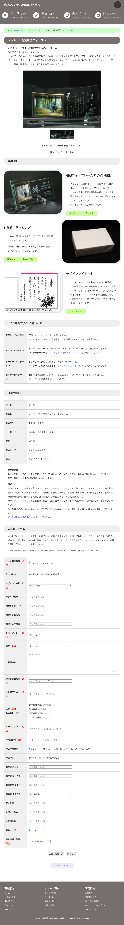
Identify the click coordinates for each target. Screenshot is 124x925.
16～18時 (63, 754)
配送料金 (12, 260)
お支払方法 (50, 901)
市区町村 (46, 718)
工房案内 (89, 893)
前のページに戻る (63, 870)
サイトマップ (91, 909)
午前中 (43, 754)
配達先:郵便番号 (13, 790)
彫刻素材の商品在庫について (25, 518)
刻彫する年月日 (13, 625)
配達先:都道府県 (13, 799)
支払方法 (74, 213)
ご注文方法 (50, 897)
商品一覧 (8, 909)
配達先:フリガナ (13, 781)
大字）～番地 (48, 722)
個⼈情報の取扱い (39, 846)
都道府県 (46, 714)
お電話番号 (14, 745)
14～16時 (53, 754)
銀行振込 (44, 576)
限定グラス (9, 905)
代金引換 (34, 576)
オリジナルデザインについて (71, 354)
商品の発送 (50, 905)
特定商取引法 (91, 897)
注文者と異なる (51, 763)
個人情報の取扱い (93, 901)
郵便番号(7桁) (49, 710)
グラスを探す (10, 897)
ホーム (7, 893)
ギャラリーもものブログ (96, 905)
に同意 (41, 846)
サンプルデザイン (43, 336)
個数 (11, 647)
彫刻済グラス (10, 901)
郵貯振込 (54, 576)
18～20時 (74, 754)
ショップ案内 (51, 893)
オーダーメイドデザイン (75, 367)
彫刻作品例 (31, 260)
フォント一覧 (77, 312)
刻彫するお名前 (13, 616)
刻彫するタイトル (14, 607)
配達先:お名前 (12, 772)
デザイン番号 (12, 598)
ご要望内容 (11, 665)
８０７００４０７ (38, 835)
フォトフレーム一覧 (37, 30)
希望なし (34, 754)
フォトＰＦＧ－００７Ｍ (41, 565)
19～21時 (85, 754)
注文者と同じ (36, 763)
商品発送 (92, 213)
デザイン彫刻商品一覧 (16, 30)
